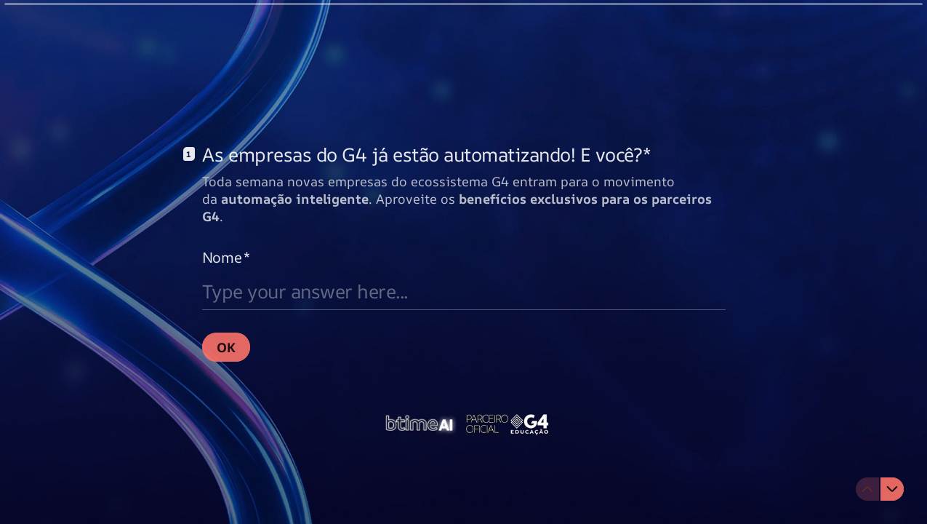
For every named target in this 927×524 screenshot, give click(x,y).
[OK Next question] (226, 346)
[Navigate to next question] (892, 489)
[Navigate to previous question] (867, 489)
